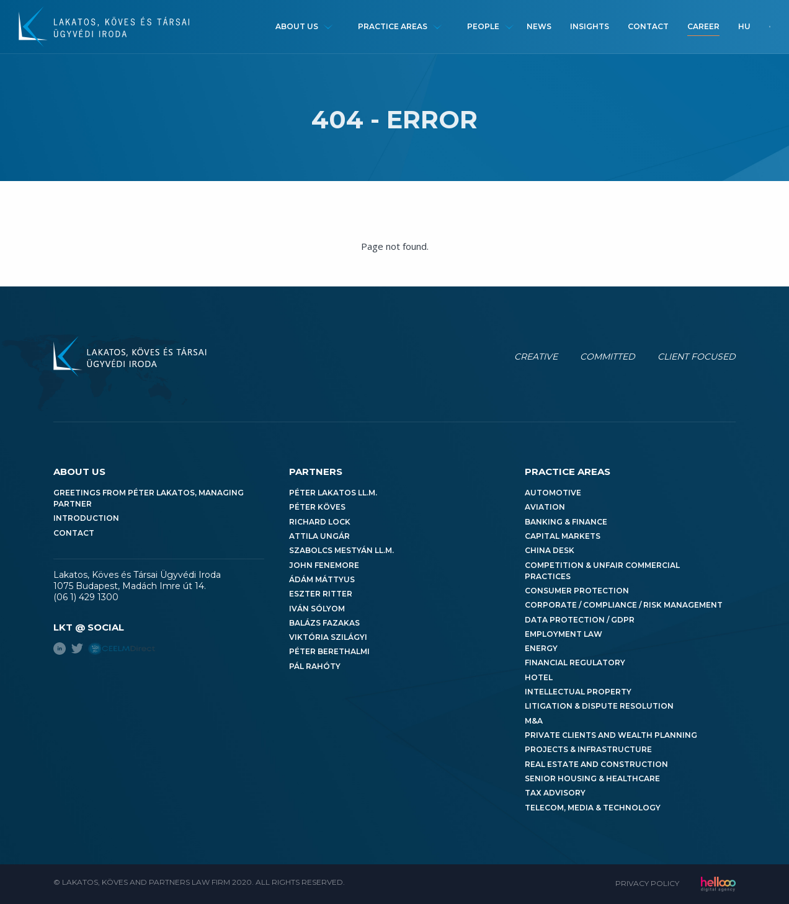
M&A (534, 720)
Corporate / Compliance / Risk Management (624, 604)
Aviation (545, 507)
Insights (589, 26)
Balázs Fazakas (324, 622)
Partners (315, 471)
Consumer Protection (577, 590)
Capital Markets (562, 536)
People (483, 26)
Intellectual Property (578, 691)
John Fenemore (324, 565)
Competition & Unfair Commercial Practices (602, 571)
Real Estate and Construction (596, 764)
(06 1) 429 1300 (85, 597)
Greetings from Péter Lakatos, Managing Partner (148, 498)
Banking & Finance (566, 521)
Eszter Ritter (320, 593)
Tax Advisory (555, 792)
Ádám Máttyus (322, 579)
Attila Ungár (319, 536)
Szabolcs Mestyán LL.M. (341, 550)
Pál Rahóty (315, 666)
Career (703, 26)
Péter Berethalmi (329, 651)
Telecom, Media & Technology (593, 807)
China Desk (549, 550)
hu (744, 26)
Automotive (553, 492)
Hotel (539, 677)
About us (296, 26)
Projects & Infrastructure (588, 749)
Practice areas (392, 26)
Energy (541, 648)
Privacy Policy (647, 883)
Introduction (86, 518)
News (539, 26)
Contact (648, 26)
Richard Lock (319, 521)
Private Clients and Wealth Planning (611, 735)
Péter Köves (317, 507)
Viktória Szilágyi (328, 637)
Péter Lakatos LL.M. (333, 492)
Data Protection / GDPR (580, 619)
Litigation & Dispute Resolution (599, 706)
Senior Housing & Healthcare (592, 778)
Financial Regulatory (575, 662)
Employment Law (563, 634)
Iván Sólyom (317, 608)
